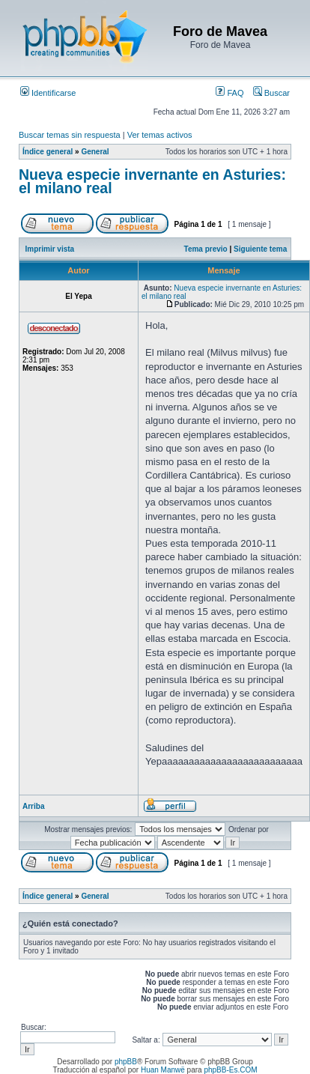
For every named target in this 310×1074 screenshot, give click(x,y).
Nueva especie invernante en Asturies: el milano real (152, 181)
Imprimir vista (50, 249)
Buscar (271, 92)
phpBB (126, 1062)
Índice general (47, 152)
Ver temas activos (159, 134)
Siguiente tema (260, 249)
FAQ (229, 92)
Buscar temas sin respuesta (70, 134)
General (95, 152)
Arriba (33, 806)
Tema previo (206, 249)
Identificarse (48, 92)
